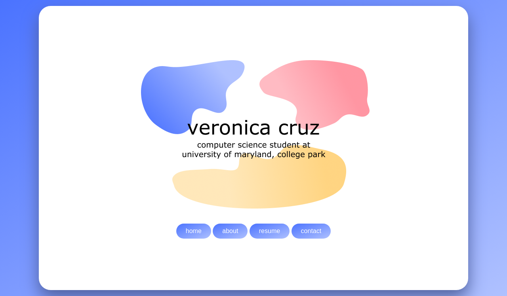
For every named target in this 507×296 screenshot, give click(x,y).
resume (269, 231)
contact (311, 231)
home (194, 231)
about (230, 231)
